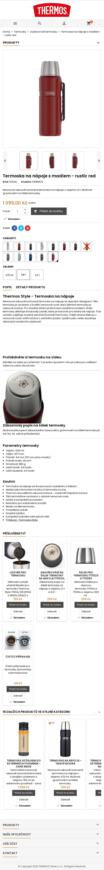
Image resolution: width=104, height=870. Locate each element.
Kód (5, 182)
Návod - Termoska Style (22, 520)
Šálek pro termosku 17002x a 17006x (86, 575)
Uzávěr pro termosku (18, 574)
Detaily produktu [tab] (30, 287)
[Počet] (17, 211)
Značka (26, 182)
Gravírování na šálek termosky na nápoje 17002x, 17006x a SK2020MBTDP (52, 578)
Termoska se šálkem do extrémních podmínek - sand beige (24, 763)
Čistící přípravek (18, 657)
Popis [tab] (7, 287)
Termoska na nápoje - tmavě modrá (65, 762)
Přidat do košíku (48, 211)
